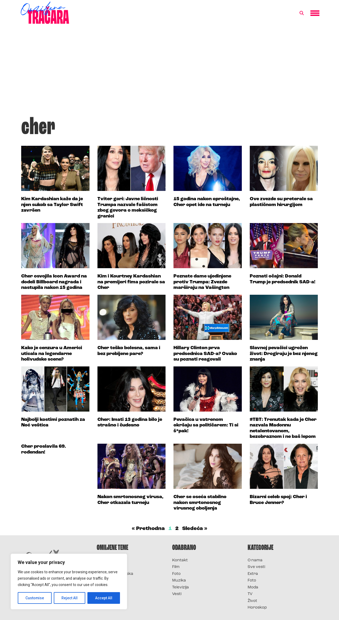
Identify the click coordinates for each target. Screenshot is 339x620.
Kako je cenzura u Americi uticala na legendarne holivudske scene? (51, 353)
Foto (176, 574)
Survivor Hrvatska (115, 574)
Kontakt (180, 560)
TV (250, 594)
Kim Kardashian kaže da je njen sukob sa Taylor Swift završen (52, 204)
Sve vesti (256, 567)
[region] (69, 581)
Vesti (176, 594)
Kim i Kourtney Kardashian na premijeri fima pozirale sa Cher (131, 282)
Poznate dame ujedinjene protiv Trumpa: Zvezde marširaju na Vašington (202, 282)
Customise (34, 598)
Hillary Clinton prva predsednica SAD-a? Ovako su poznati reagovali (205, 353)
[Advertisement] (169, 73)
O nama (255, 560)
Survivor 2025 (110, 567)
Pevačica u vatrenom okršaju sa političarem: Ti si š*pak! (205, 425)
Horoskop (257, 608)
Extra (253, 574)
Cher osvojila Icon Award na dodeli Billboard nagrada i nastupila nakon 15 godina (54, 282)
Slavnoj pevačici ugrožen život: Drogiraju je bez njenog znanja (284, 353)
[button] (301, 13)
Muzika (179, 581)
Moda (253, 587)
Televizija (180, 587)
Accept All (103, 598)
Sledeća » (194, 528)
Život (252, 601)
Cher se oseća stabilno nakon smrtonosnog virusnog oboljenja (199, 502)
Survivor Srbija (111, 581)
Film (176, 567)
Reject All (70, 598)
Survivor (105, 560)
